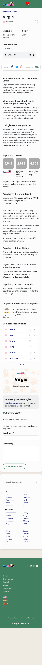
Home (5, 634)
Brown (8, 595)
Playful (8, 574)
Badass (26, 561)
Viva (12, 405)
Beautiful (9, 564)
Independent (11, 571)
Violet (13, 411)
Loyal (25, 582)
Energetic (9, 579)
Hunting (26, 564)
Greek (25, 589)
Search (6, 640)
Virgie (14, 12)
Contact (7, 649)
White (8, 589)
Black (8, 592)
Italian (25, 597)
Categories (8, 637)
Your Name (8, 491)
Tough (25, 574)
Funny (8, 561)
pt (5, 662)
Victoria (14, 416)
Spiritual (9, 556)
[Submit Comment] (14, 524)
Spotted (9, 597)
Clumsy (26, 579)
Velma (13, 387)
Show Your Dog (9, 646)
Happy (25, 571)
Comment (8, 502)
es (5, 658)
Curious (26, 576)
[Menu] (36, 4)
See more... (21, 423)
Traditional (10, 558)
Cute (8, 553)
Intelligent (9, 576)
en (5, 655)
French (25, 600)
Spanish (26, 595)
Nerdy (25, 558)
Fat (7, 600)
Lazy (7, 582)
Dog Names (7, 12)
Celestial (26, 556)
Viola (12, 399)
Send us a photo (12, 461)
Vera (12, 393)
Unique (25, 553)
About (6, 643)
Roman (26, 592)
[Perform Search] (36, 540)
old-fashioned (7, 371)
